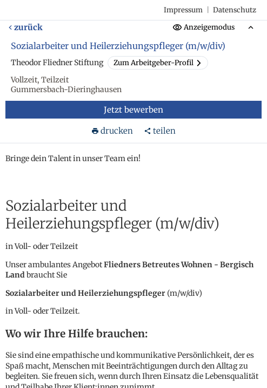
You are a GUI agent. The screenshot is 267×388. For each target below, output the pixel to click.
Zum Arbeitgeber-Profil (158, 62)
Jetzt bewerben (133, 110)
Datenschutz (234, 10)
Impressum (183, 10)
